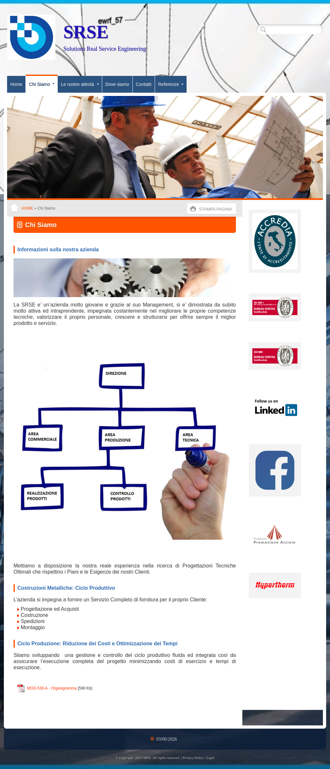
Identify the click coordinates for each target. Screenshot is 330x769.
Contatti (143, 84)
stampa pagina (215, 209)
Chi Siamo (41, 84)
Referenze (171, 84)
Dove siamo (117, 84)
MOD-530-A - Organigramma (52, 688)
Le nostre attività (80, 84)
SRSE (85, 32)
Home (16, 84)
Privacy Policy (193, 758)
